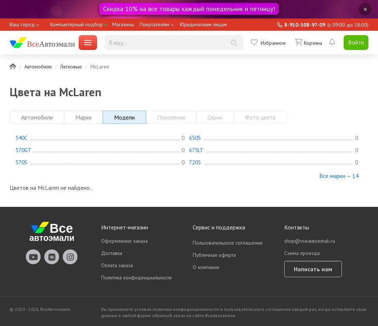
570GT (23, 150)
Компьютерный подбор (78, 24)
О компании (206, 267)
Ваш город (22, 24)
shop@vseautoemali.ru (309, 241)
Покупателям (154, 24)
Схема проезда (302, 253)
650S (195, 138)
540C (21, 138)
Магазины (123, 24)
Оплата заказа (117, 265)
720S (195, 162)
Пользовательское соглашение (228, 242)
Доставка (111, 253)
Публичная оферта (214, 255)
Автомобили (38, 66)
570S (21, 162)
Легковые (71, 66)
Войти (356, 42)
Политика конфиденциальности (136, 277)
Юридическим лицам (203, 24)
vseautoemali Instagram (70, 256)
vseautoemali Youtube (33, 256)
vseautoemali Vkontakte (51, 256)
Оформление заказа (124, 241)
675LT (196, 150)
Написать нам (313, 269)
